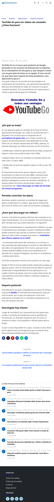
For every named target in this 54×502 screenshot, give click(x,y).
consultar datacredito (21, 387)
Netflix (14, 292)
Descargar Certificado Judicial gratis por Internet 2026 (28, 413)
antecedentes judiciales (14, 410)
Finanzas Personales (46, 387)
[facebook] (38, 2)
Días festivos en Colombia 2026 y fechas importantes (27, 422)
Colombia (10, 387)
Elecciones (17, 399)
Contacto (9, 485)
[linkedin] (16, 499)
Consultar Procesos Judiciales (38, 439)
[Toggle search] (47, 3)
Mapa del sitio (11, 488)
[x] (35, 2)
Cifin (8, 428)
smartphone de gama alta (13, 138)
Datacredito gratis (33, 387)
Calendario (10, 419)
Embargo (51, 439)
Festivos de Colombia (28, 399)
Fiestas (31, 419)
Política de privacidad (14, 481)
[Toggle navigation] (50, 3)
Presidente (38, 399)
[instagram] (21, 499)
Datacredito (25, 451)
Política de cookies (13, 478)
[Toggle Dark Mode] (43, 2)
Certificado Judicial (28, 410)
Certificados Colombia (41, 410)
